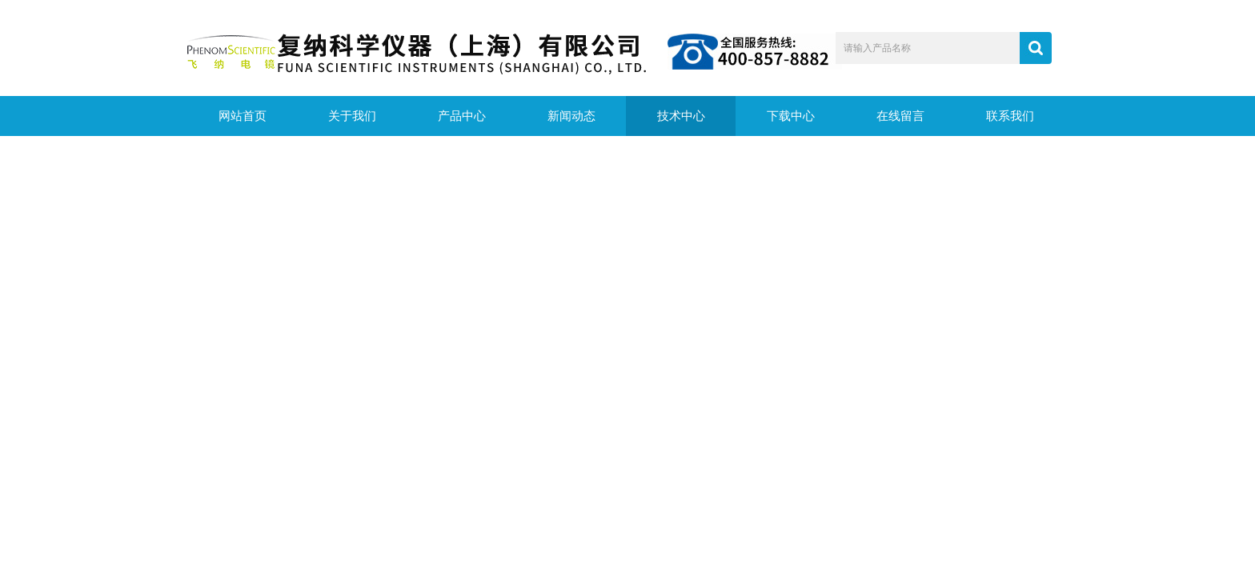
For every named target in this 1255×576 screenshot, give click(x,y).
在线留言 (900, 116)
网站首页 (243, 116)
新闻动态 (571, 116)
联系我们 (1010, 116)
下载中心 (791, 116)
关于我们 (352, 116)
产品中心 (462, 116)
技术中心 (681, 116)
